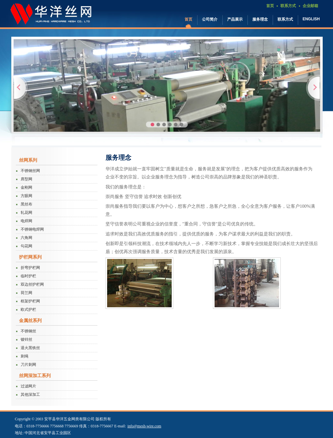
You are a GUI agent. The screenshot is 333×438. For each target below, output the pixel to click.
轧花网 (26, 212)
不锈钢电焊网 (32, 229)
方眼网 (26, 196)
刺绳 (24, 356)
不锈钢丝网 (30, 170)
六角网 (26, 237)
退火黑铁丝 (30, 348)
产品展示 (235, 19)
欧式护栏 (28, 309)
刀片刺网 (28, 364)
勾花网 (26, 246)
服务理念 (260, 19)
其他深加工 (30, 394)
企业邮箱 (310, 6)
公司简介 (209, 19)
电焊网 (26, 221)
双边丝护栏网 (32, 284)
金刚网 (26, 187)
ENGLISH (311, 19)
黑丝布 (26, 204)
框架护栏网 (30, 301)
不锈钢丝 (28, 331)
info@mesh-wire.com (144, 426)
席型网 (26, 179)
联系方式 (288, 6)
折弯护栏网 (30, 267)
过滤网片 (28, 386)
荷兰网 (26, 292)
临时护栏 (28, 276)
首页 (270, 6)
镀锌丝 (26, 339)
